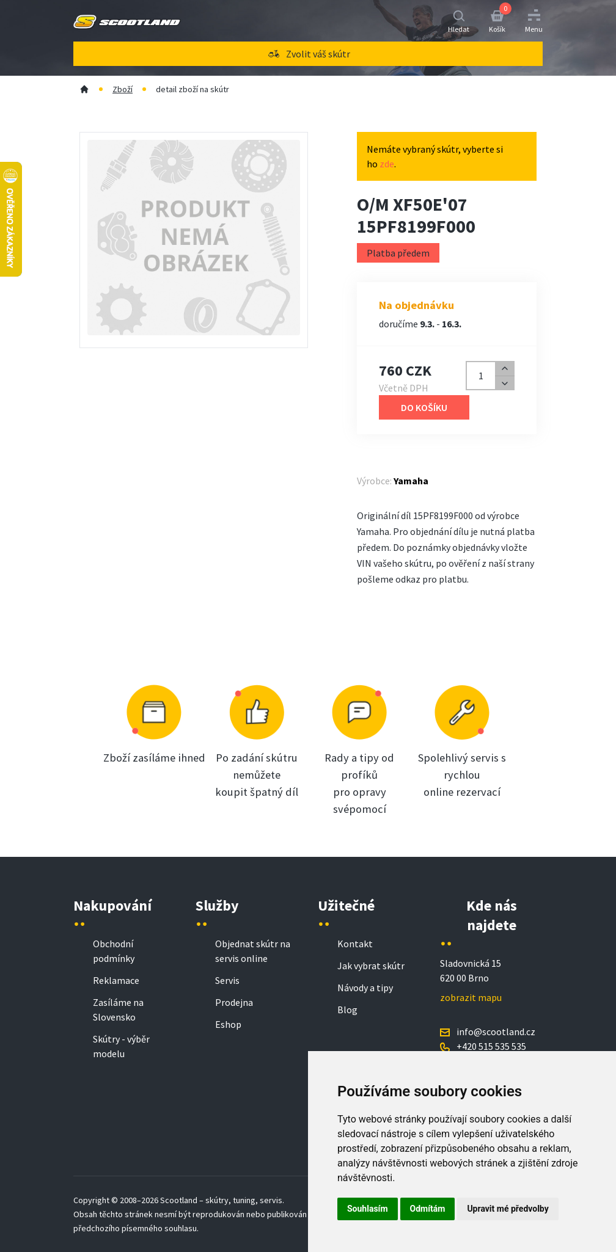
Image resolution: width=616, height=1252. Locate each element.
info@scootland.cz (496, 1031)
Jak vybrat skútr (371, 965)
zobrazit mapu (471, 997)
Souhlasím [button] (367, 1209)
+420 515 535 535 (491, 1046)
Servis (227, 980)
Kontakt (355, 943)
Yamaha (411, 481)
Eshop (228, 1024)
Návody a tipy (365, 987)
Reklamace (116, 980)
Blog (347, 1009)
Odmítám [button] (428, 1209)
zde (387, 164)
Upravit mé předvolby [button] (507, 1209)
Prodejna (234, 1002)
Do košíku (424, 407)
